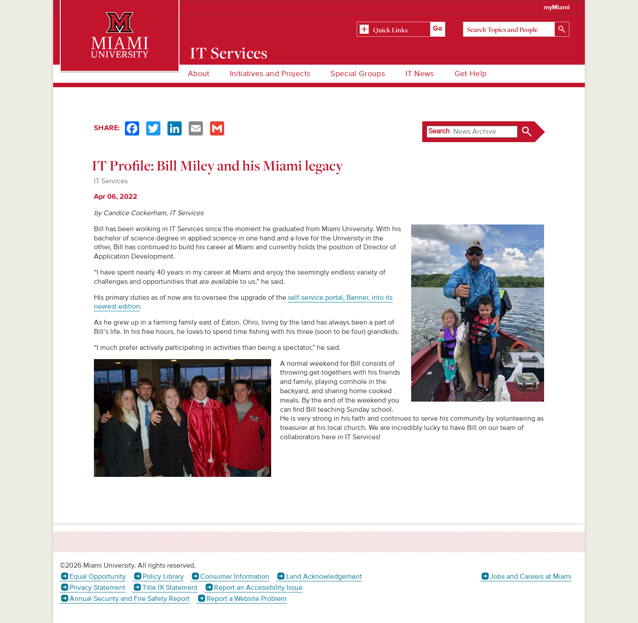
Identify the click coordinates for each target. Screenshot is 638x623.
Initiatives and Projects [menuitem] (270, 73)
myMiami (557, 8)
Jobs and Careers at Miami (531, 576)
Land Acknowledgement (324, 576)
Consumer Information (234, 576)
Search (439, 131)
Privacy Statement (97, 587)
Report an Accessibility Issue (258, 587)
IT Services (229, 52)
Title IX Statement (170, 587)
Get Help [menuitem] (471, 73)
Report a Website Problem (246, 598)
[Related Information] (401, 29)
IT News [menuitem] (419, 73)
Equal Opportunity (98, 576)
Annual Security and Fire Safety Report (130, 598)
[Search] (516, 29)
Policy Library (163, 576)
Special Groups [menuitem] (358, 73)
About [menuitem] (199, 73)
